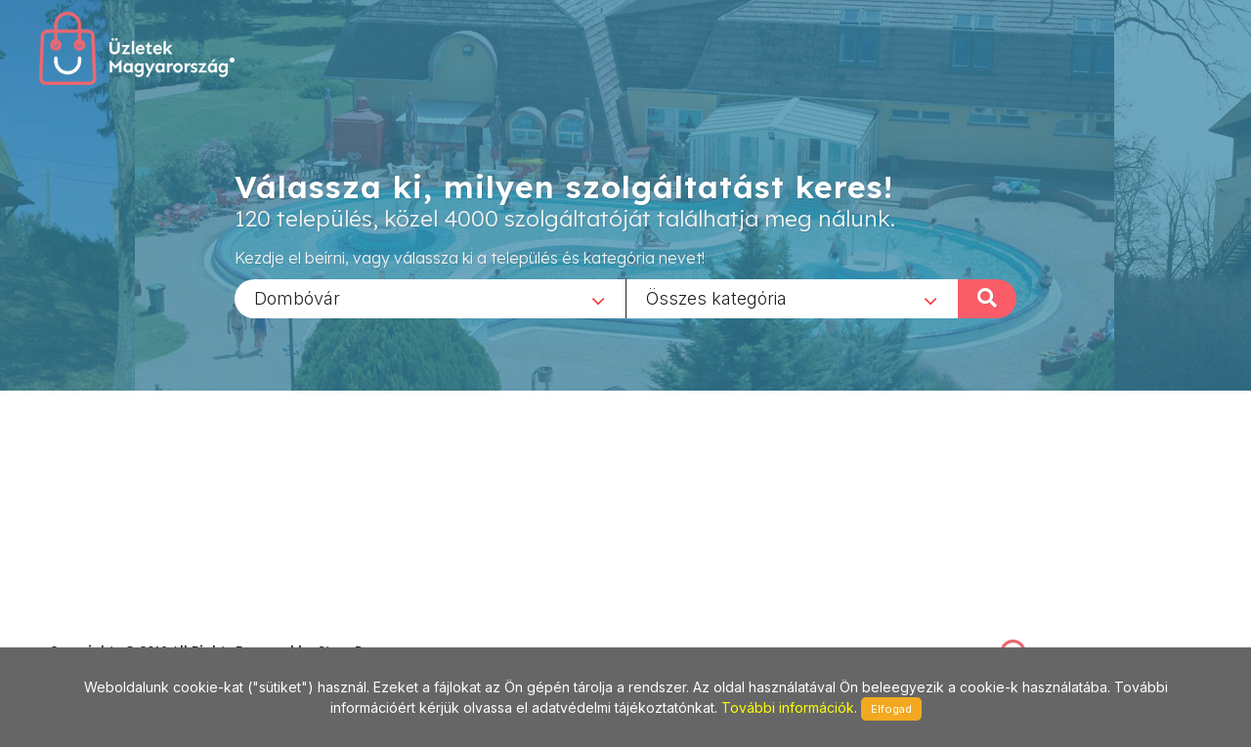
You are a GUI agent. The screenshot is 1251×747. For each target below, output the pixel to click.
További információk (787, 707)
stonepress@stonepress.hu (127, 629)
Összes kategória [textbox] (716, 297)
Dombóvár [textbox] (297, 297)
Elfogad (891, 709)
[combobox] (430, 297)
